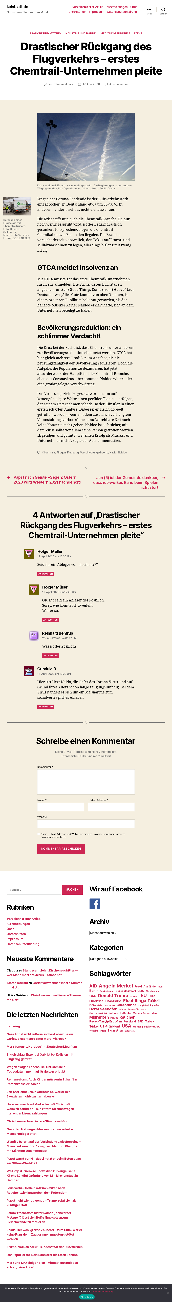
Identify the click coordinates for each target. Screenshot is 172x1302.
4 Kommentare (119, 84)
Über (133, 7)
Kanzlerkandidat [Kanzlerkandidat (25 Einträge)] (98, 1013)
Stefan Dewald (17, 982)
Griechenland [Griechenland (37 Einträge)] (126, 1004)
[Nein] (167, 1293)
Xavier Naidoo (118, 452)
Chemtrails (48, 452)
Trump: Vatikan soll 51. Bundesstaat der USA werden (45, 1247)
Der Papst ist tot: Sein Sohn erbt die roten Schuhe (42, 1254)
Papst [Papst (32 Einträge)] (114, 1017)
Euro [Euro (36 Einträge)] (151, 995)
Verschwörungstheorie (94, 452)
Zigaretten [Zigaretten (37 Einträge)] (115, 1030)
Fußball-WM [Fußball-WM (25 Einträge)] (95, 1005)
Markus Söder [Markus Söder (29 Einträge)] (141, 1012)
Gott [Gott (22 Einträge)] (106, 1005)
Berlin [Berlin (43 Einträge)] (93, 990)
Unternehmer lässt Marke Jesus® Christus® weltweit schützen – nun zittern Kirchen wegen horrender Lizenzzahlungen (40, 1108)
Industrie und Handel (81, 33)
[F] (127, 903)
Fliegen (61, 452)
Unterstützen (77, 12)
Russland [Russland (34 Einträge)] (129, 1021)
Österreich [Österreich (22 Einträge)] (129, 1031)
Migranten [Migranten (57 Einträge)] (99, 1016)
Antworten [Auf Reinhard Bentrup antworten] (50, 655)
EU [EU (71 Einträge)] (144, 995)
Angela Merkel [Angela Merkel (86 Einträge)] (116, 985)
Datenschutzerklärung (122, 12)
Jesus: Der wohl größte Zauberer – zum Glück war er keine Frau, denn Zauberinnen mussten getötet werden (44, 1234)
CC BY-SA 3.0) (21, 238)
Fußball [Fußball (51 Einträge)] (154, 1000)
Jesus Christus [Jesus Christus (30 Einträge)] (136, 1009)
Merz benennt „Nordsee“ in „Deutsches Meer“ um (42, 1046)
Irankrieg (13, 1026)
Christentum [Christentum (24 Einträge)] (152, 990)
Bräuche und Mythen (45, 33)
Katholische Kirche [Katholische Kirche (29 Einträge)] (120, 1012)
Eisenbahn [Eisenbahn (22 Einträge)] (134, 996)
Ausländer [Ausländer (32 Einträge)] (150, 986)
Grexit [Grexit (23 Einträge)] (112, 1005)
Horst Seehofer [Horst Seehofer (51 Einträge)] (103, 1008)
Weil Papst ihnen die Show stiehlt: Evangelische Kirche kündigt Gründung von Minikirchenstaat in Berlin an (42, 1175)
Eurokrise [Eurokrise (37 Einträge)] (96, 1000)
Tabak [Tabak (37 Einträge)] (149, 1021)
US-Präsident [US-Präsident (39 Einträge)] (110, 1026)
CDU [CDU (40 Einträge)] (140, 990)
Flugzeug (73, 452)
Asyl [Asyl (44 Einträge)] (138, 986)
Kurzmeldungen (117, 7)
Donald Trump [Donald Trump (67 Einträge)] (113, 995)
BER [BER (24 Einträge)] (160, 986)
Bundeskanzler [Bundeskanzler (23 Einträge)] (107, 991)
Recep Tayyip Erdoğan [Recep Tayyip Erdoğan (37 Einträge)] (105, 1021)
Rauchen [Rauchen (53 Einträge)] (128, 1017)
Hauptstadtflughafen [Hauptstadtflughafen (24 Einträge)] (148, 1005)
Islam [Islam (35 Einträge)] (122, 1009)
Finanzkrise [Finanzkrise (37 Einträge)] (113, 1000)
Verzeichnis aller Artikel (88, 7)
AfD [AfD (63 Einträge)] (93, 985)
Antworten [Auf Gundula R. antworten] (45, 706)
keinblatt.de (17, 7)
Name (42, 800)
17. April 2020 (91, 84)
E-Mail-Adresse (98, 800)
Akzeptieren (87, 1297)
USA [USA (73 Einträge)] (126, 1025)
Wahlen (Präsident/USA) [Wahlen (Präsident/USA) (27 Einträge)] (146, 1026)
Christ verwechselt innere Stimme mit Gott (38, 1121)
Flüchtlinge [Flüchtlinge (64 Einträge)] (134, 1000)
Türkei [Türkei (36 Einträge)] (93, 1026)
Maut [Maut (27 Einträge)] (155, 1013)
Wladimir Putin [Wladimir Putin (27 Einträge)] (97, 1030)
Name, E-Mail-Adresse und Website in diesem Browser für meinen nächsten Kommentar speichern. (83, 835)
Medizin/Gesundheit (116, 33)
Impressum (96, 12)
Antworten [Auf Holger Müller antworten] (45, 573)
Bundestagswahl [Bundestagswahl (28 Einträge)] (126, 990)
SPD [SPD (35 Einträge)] (140, 1021)
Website (42, 816)
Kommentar (45, 766)
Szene (138, 33)
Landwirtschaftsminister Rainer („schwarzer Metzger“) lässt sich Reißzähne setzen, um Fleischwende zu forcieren (39, 1217)
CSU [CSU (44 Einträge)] (92, 996)
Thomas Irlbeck (63, 84)
